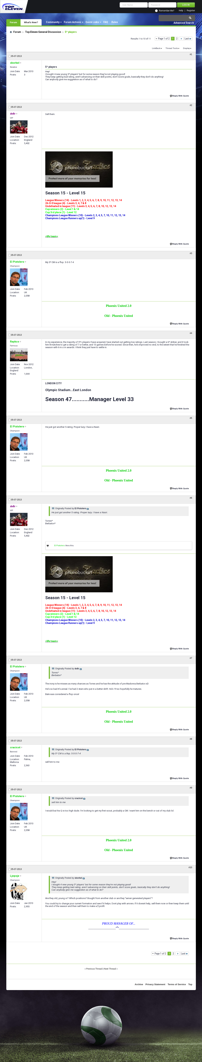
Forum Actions (72, 22)
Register (191, 11)
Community (52, 22)
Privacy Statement (155, 984)
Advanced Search (184, 22)
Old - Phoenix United (118, 316)
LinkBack (156, 48)
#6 (191, 498)
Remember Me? (166, 10)
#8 (191, 739)
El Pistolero (59, 545)
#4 (191, 333)
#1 (191, 54)
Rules (114, 22)
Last (188, 38)
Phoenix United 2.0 (118, 306)
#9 (191, 788)
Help (181, 11)
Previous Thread (94, 968)
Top (190, 984)
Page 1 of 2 (164, 38)
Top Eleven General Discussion (43, 32)
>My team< (51, 236)
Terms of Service (177, 984)
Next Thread (110, 968)
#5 (191, 418)
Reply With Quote (180, 95)
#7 (191, 658)
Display (186, 48)
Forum (13, 22)
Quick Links (92, 22)
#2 (191, 105)
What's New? (31, 22)
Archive (139, 984)
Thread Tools (171, 48)
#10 (190, 867)
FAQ (105, 22)
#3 (191, 253)
